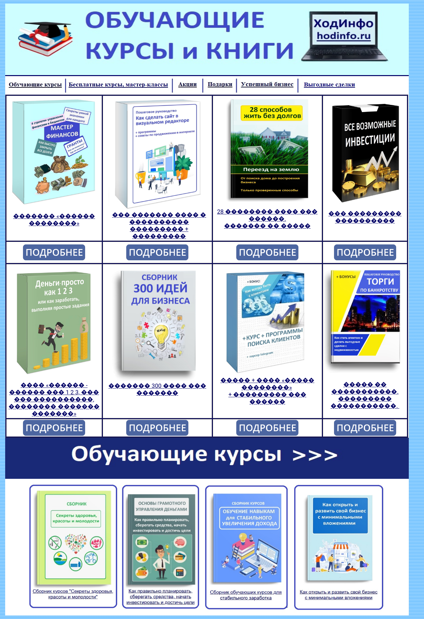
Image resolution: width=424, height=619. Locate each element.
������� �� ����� (267, 225)
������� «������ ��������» (54, 220)
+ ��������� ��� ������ (268, 398)
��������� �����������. (364, 402)
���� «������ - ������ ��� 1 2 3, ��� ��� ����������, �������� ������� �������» (53, 399)
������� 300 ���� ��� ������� (157, 389)
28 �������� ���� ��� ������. (267, 215)
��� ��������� (364, 213)
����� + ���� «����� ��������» (267, 384)
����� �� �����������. (365, 388)
